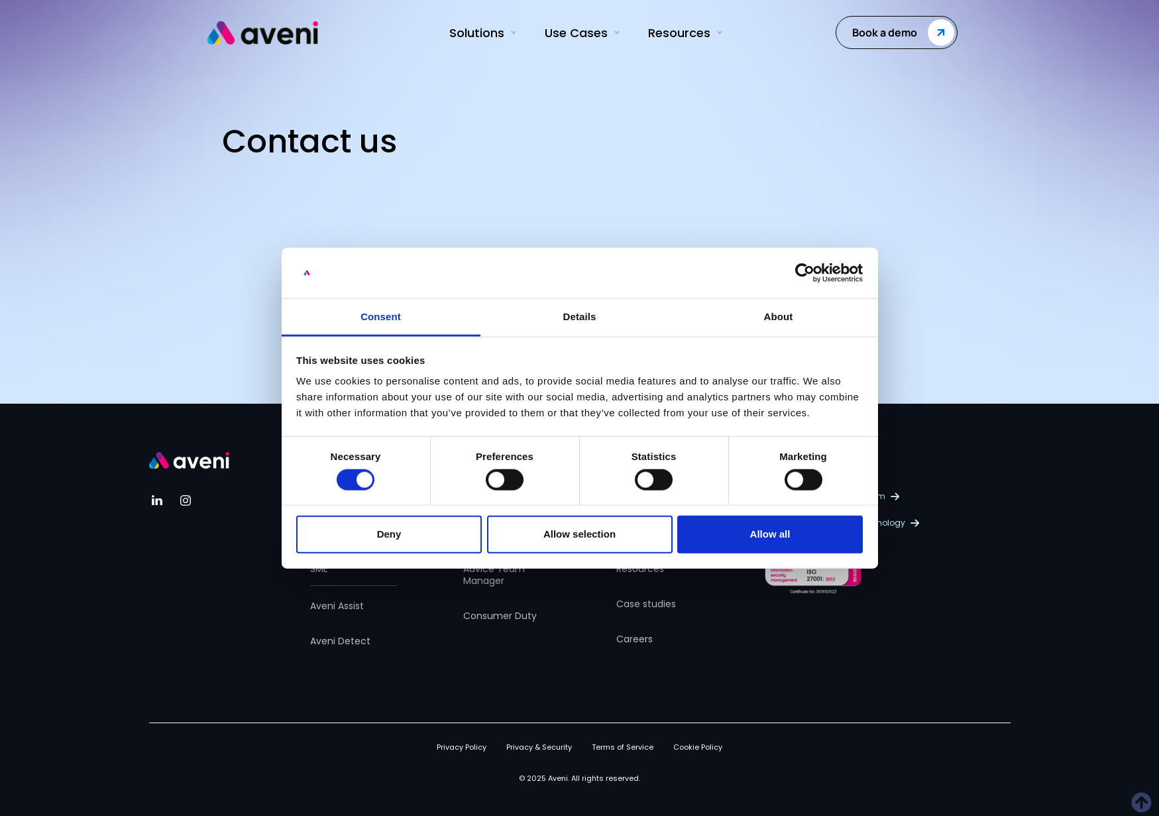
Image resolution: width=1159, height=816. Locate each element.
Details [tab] (579, 316)
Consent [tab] (380, 316)
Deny (389, 534)
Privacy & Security (539, 747)
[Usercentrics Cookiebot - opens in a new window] (805, 273)
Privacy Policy (461, 747)
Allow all (770, 534)
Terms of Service (622, 747)
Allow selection (579, 534)
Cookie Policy (697, 747)
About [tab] (778, 316)
